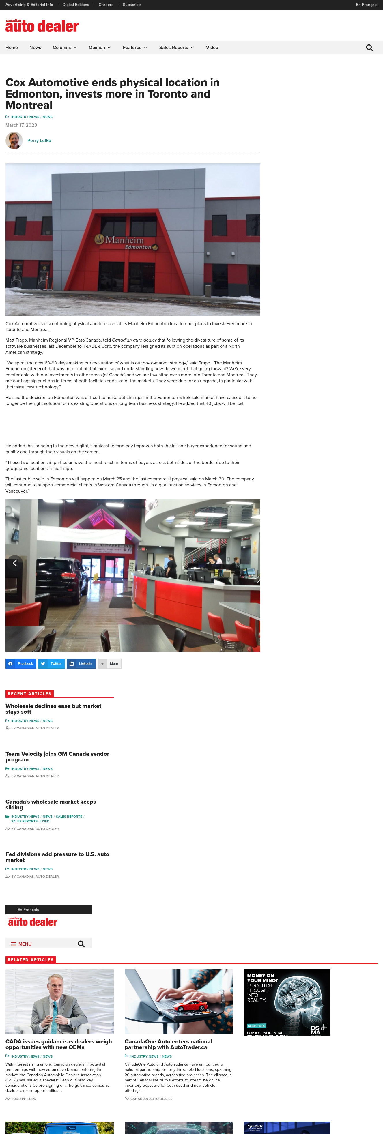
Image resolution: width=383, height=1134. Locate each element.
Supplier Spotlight (257, 1056)
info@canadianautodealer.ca (37, 1040)
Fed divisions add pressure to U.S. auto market (332, 246)
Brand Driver (253, 1047)
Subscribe (132, 5)
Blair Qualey (348, 1074)
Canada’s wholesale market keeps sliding (329, 193)
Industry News (26, 118)
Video (212, 47)
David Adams (304, 1038)
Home (12, 47)
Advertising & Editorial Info (29, 5)
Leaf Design (365, 1126)
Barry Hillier (303, 1091)
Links (106, 1056)
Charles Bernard (307, 1056)
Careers (106, 5)
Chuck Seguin (349, 1082)
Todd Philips (348, 1065)
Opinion (100, 47)
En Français (366, 4)
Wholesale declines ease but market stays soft (330, 96)
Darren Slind (348, 1091)
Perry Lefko (39, 141)
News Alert (207, 1065)
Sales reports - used (318, 209)
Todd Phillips (24, 829)
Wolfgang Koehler (353, 1038)
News (36, 47)
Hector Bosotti (306, 1065)
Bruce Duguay (306, 1082)
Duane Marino (350, 1056)
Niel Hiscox (303, 1100)
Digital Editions (76, 5)
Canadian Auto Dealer (325, 116)
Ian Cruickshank (307, 1074)
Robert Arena (305, 1047)
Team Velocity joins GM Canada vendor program (335, 145)
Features (135, 47)
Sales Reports (177, 47)
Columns (65, 47)
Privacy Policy (18, 1127)
